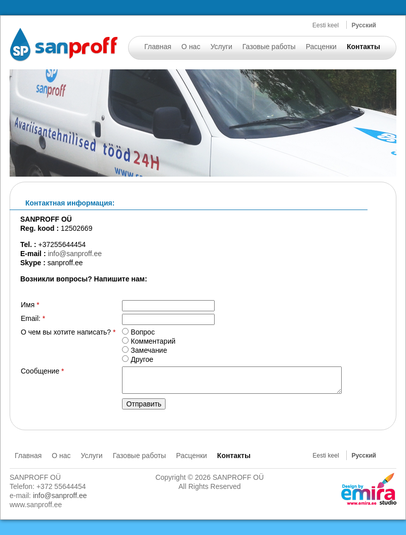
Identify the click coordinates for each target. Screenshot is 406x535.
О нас (190, 47)
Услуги (221, 47)
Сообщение (42, 371)
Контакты (363, 47)
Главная (157, 47)
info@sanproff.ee (75, 254)
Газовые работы (269, 47)
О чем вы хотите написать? (68, 332)
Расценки (321, 47)
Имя (30, 305)
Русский (364, 25)
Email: (33, 318)
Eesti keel (325, 25)
